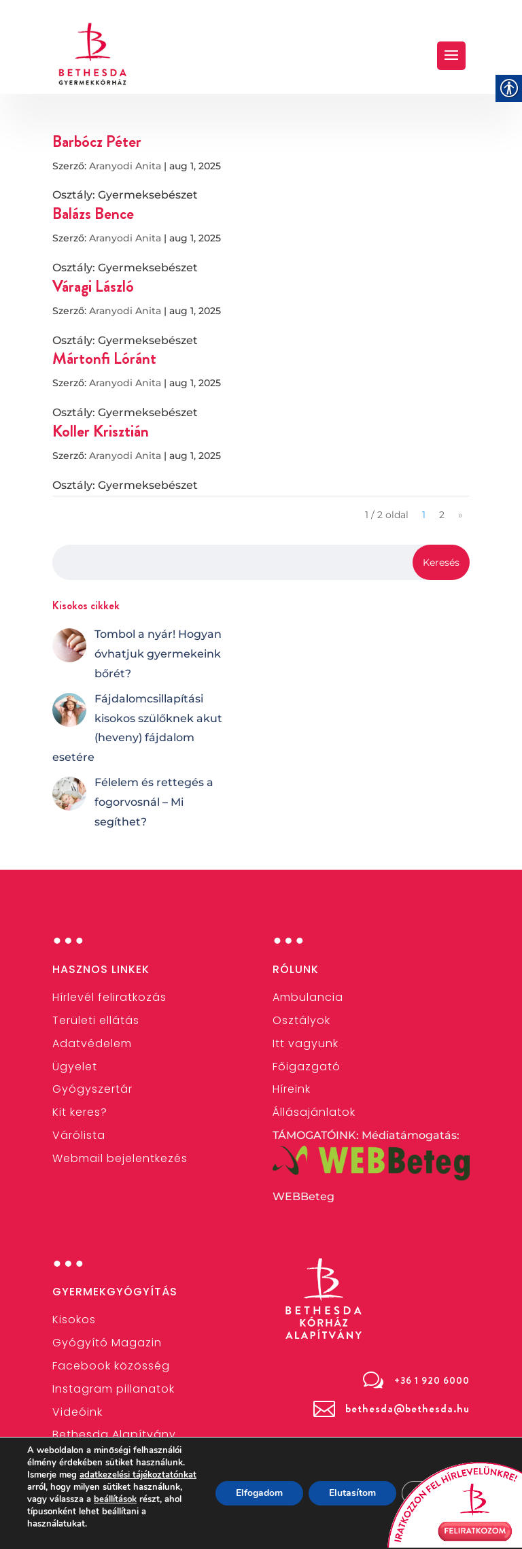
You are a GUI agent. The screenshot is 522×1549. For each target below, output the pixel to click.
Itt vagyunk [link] (305, 1043)
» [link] (460, 515)
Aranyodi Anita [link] (125, 166)
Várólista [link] (78, 1135)
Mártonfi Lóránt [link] (104, 358)
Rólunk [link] (296, 969)
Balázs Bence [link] (93, 213)
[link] (93, 54)
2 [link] (442, 515)
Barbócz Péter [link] (96, 141)
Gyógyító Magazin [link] (107, 1342)
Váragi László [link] (93, 286)
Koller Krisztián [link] (100, 431)
